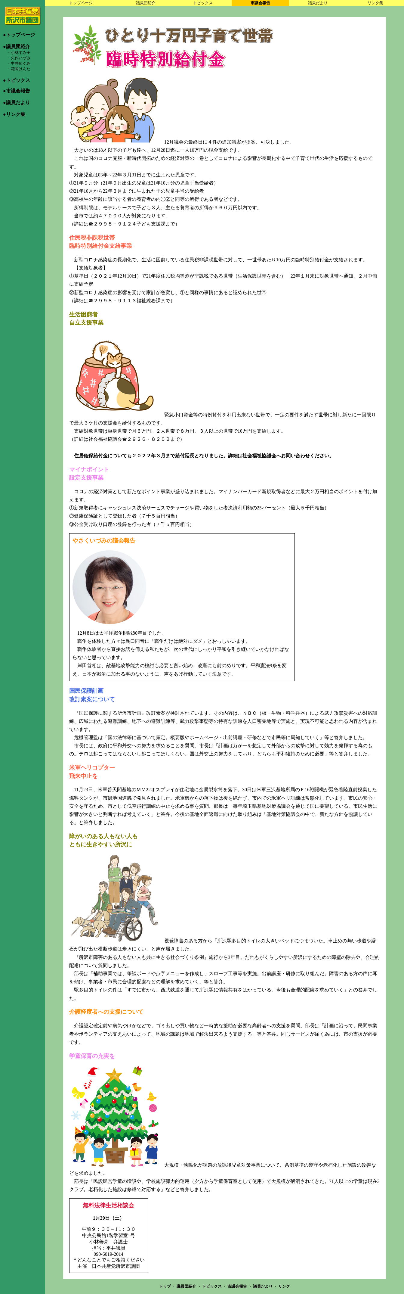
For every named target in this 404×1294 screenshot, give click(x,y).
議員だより (318, 3)
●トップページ (19, 34)
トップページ (81, 3)
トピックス (203, 3)
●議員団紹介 (16, 46)
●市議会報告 (16, 90)
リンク (284, 1286)
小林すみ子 (20, 52)
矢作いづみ (20, 58)
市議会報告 (260, 3)
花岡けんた (20, 69)
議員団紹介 (146, 3)
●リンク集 (14, 114)
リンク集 (375, 3)
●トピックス (16, 80)
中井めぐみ (20, 63)
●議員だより (16, 102)
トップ (165, 1286)
